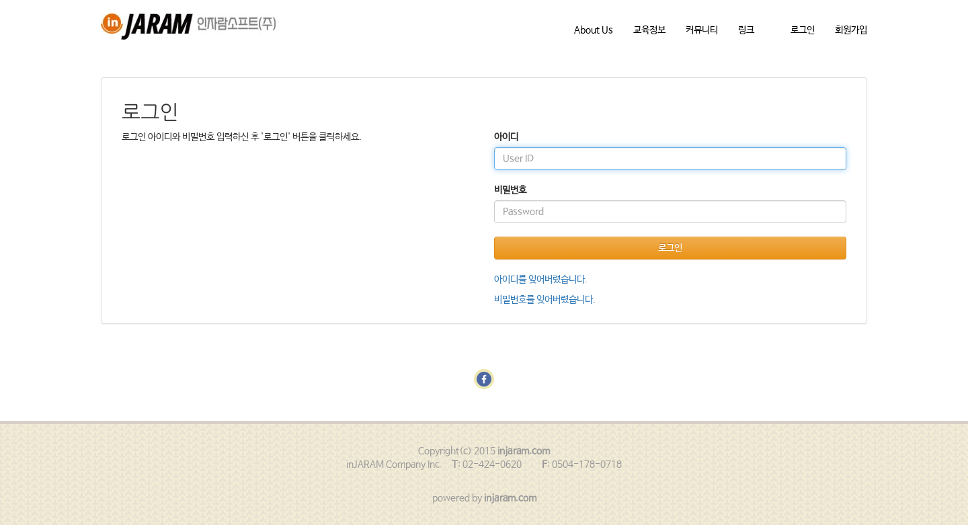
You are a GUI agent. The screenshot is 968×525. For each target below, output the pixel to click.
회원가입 (851, 30)
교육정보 (649, 30)
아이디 (506, 137)
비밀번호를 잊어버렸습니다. (545, 299)
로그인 (803, 30)
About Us (593, 30)
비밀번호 (510, 190)
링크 (746, 30)
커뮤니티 (702, 30)
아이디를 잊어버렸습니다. (541, 279)
